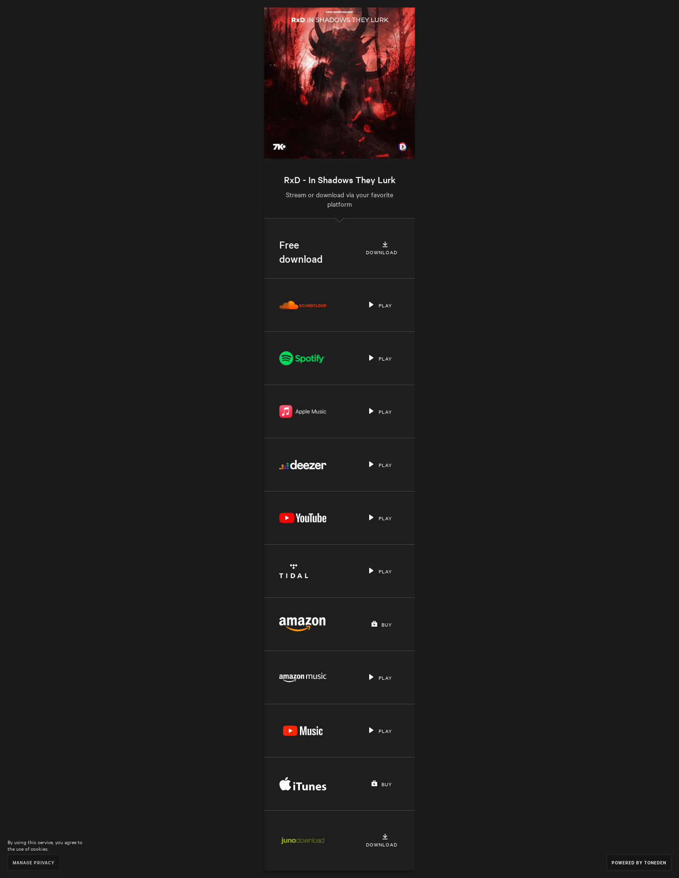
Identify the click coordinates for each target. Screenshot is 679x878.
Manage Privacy (34, 862)
